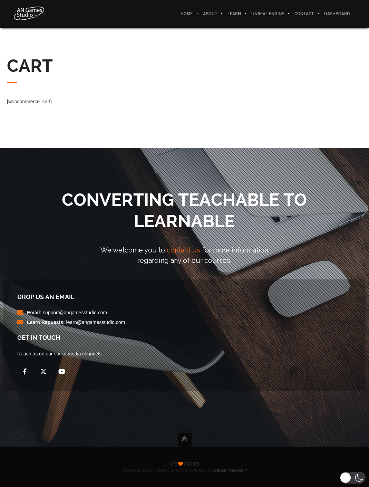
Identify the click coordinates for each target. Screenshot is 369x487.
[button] (353, 478)
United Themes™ (230, 470)
